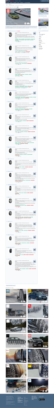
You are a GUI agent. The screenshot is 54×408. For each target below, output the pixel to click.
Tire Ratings (14, 2)
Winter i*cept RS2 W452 (12, 90)
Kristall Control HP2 (11, 209)
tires (14, 397)
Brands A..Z (10, 4)
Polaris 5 (10, 197)
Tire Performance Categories (20, 400)
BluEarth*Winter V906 (12, 184)
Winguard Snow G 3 (11, 247)
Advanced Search (20, 402)
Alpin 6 (10, 44)
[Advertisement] (21, 277)
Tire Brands (19, 397)
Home (7, 4)
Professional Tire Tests (11, 5)
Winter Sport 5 (11, 113)
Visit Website (41, 35)
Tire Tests (11, 2)
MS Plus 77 (10, 171)
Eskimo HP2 (10, 221)
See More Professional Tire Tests (10, 285)
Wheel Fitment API (34, 397)
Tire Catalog (7, 2)
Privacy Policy (25, 405)
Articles (18, 2)
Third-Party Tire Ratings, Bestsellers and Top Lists (26, 401)
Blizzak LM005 (11, 78)
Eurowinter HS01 (11, 158)
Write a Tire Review (27, 2)
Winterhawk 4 (11, 135)
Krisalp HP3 (10, 55)
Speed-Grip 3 (11, 124)
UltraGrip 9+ (11, 101)
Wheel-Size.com (34, 396)
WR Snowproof (11, 234)
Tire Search (21, 2)
